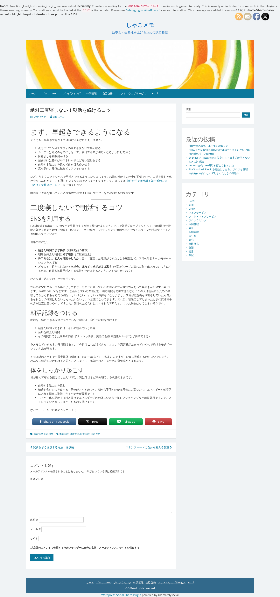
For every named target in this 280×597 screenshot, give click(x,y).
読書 (191, 251)
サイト (34, 538)
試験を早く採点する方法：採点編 (52, 447)
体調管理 (92, 93)
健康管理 (74, 433)
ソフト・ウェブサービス (132, 93)
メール (35, 529)
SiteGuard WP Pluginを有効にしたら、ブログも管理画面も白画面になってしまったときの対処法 (218, 171)
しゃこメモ (140, 25)
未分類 (192, 236)
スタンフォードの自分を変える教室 (149, 447)
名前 (34, 519)
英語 (191, 247)
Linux (192, 208)
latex (191, 204)
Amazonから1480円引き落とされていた (211, 165)
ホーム (32, 93)
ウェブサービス (197, 212)
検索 (188, 109)
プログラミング (72, 93)
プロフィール (49, 93)
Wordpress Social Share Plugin (121, 595)
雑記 (191, 255)
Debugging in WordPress (142, 10)
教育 (191, 228)
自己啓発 (107, 93)
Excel (155, 93)
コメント (36, 479)
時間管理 (85, 433)
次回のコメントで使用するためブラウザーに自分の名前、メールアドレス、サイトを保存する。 (87, 547)
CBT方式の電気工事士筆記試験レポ (208, 146)
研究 (191, 239)
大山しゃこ (59, 116)
